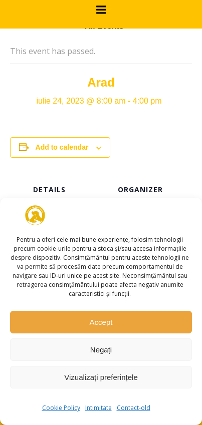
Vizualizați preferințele (100, 377)
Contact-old (133, 407)
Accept (101, 322)
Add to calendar (62, 147)
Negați (101, 349)
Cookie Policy (61, 407)
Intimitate (98, 407)
